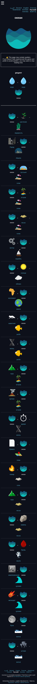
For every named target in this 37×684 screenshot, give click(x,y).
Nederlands (17, 10)
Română (25, 10)
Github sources (24, 682)
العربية (12, 8)
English (26, 8)
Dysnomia (11, 682)
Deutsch (19, 8)
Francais (33, 8)
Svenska (25, 11)
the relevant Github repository (21, 676)
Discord (17, 682)
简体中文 (33, 11)
